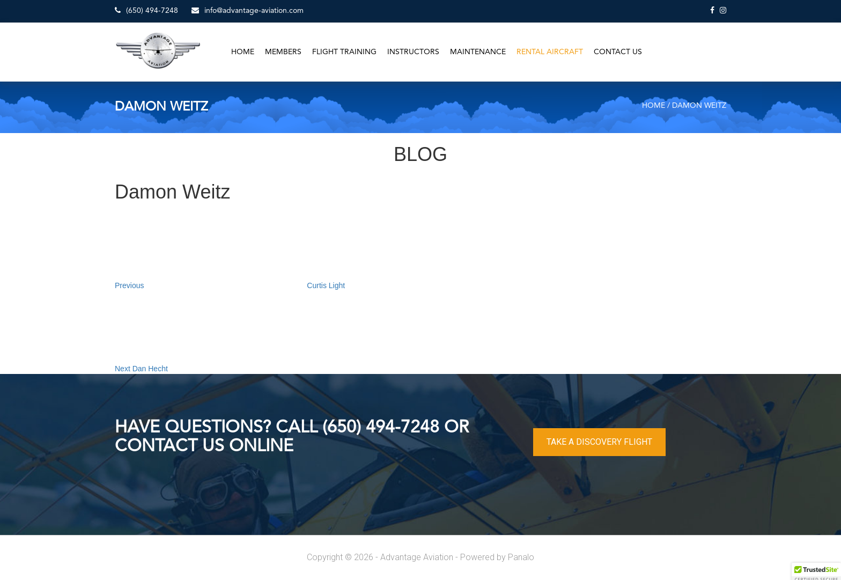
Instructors (413, 52)
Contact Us (618, 52)
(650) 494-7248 (146, 10)
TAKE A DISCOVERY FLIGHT (599, 442)
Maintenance (478, 52)
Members (283, 52)
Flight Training (344, 52)
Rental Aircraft (550, 52)
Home (242, 52)
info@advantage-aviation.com (247, 10)
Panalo (521, 557)
